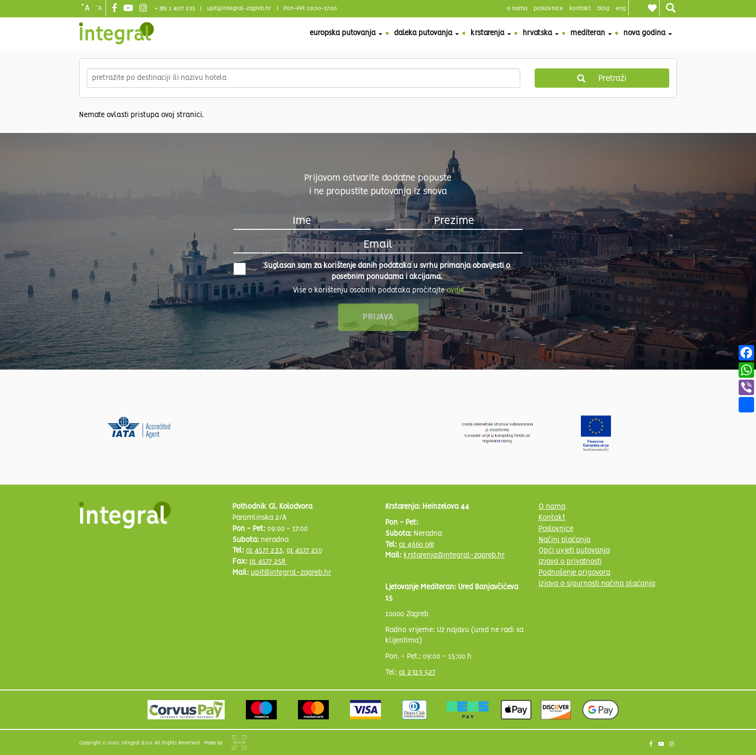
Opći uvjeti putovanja (574, 550)
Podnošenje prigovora (574, 573)
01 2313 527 (417, 672)
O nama (552, 506)
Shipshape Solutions (239, 742)
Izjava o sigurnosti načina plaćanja (597, 584)
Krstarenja (491, 33)
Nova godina (647, 33)
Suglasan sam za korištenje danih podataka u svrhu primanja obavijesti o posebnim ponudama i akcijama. (371, 271)
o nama (517, 8)
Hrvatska (541, 33)
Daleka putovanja (426, 33)
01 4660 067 (416, 545)
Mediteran (591, 33)
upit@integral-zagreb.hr (239, 8)
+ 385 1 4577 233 (175, 8)
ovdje (455, 290)
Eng (621, 8)
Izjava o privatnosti (570, 561)
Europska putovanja (346, 33)
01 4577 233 (264, 550)
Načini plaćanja (565, 540)
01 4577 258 (268, 561)
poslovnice (548, 8)
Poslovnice (556, 529)
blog (603, 8)
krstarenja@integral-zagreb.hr (454, 555)
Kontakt (580, 8)
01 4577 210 (304, 550)
